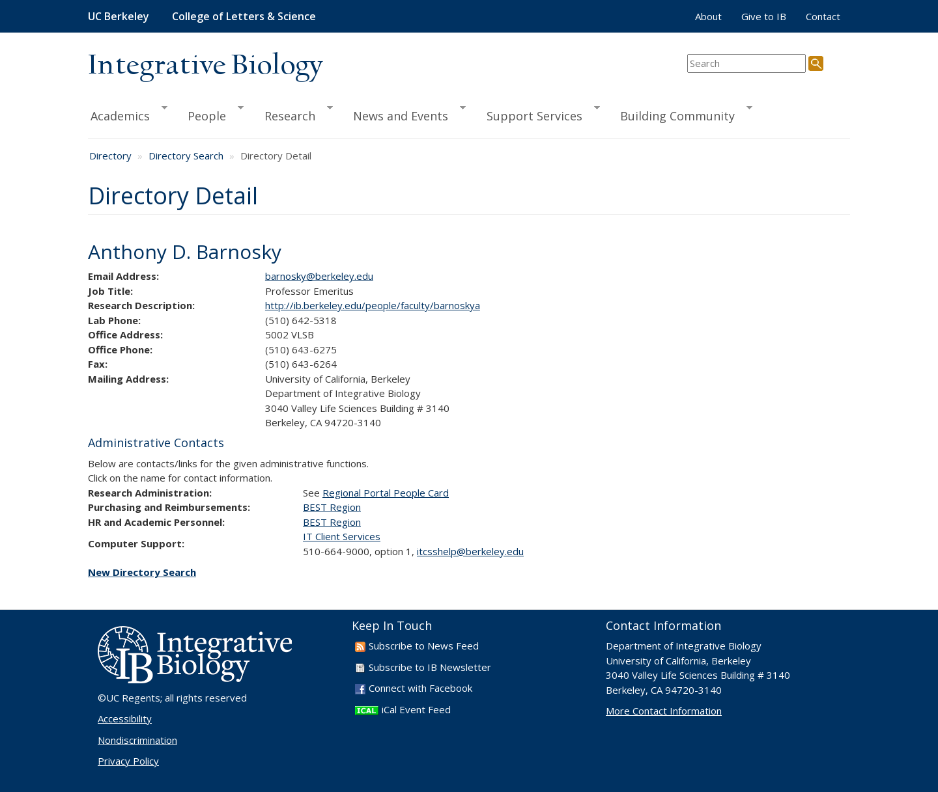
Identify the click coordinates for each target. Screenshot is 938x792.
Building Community (680, 114)
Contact (823, 16)
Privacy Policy (128, 760)
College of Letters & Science (244, 16)
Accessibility (125, 718)
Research (293, 114)
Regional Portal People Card (385, 492)
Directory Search (186, 155)
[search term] (746, 63)
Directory (110, 155)
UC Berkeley (118, 16)
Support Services (537, 114)
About (708, 16)
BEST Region (332, 506)
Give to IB (763, 16)
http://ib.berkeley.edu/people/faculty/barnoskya (372, 305)
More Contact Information (664, 710)
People (210, 114)
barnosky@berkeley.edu (319, 275)
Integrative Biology (205, 66)
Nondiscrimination (137, 739)
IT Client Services (341, 536)
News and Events (403, 114)
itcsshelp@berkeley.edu (470, 551)
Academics (127, 114)
